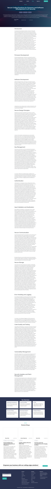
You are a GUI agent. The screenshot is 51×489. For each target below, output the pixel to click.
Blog (32, 479)
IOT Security (30, 12)
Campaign (32, 481)
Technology (21, 12)
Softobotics (26, 487)
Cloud (8, 440)
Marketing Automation (34, 482)
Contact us (46, 1)
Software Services (24, 481)
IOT (22, 477)
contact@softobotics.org (43, 477)
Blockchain (23, 478)
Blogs (33, 1)
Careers (28, 1)
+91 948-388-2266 (42, 478)
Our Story (32, 474)
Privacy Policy (33, 477)
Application (23, 475)
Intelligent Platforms (25, 479)
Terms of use (33, 478)
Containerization (12, 440)
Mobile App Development (25, 482)
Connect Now (45, 465)
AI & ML (23, 474)
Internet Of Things (25, 12)
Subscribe (4, 478)
